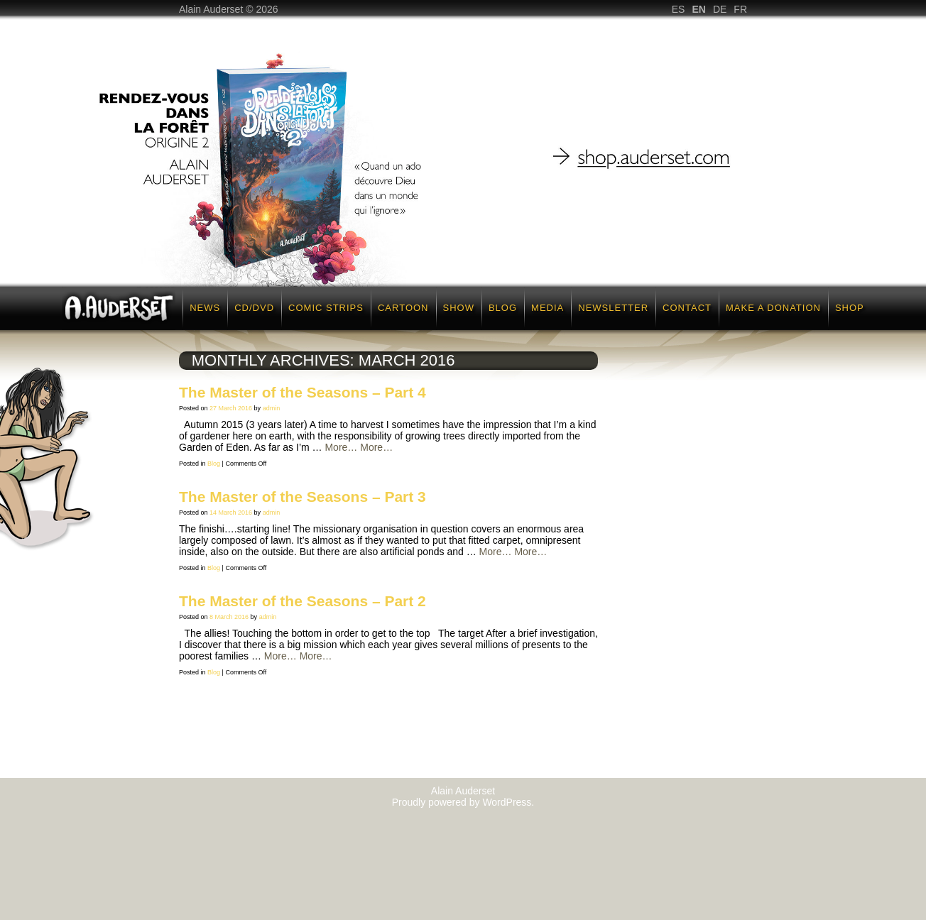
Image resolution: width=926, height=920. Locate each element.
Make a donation (773, 307)
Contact (687, 307)
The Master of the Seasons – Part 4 (302, 392)
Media (547, 307)
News (205, 307)
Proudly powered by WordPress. (463, 802)
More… (341, 447)
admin (271, 408)
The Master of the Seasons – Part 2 (302, 601)
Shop (849, 307)
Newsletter (613, 307)
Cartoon (403, 307)
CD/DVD (254, 307)
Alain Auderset (463, 790)
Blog (503, 307)
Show (458, 307)
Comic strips (326, 307)
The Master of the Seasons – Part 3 (302, 496)
